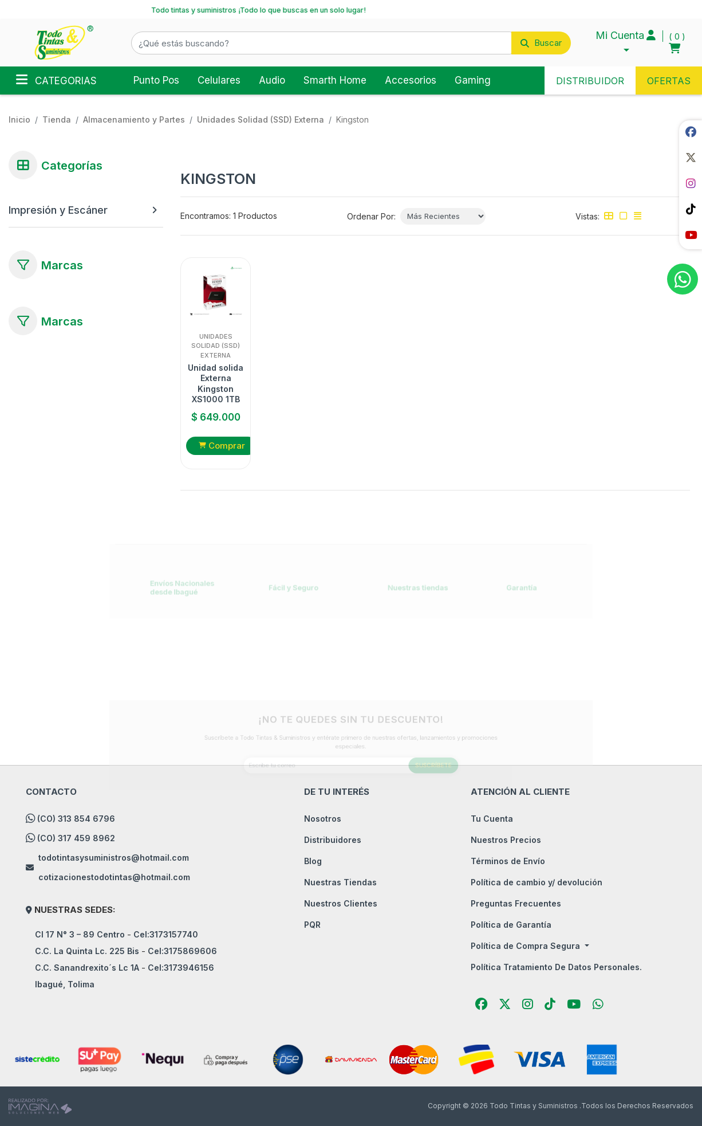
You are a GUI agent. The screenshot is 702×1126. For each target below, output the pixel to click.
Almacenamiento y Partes (134, 119)
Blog (313, 861)
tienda (56, 119)
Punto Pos (156, 80)
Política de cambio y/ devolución (536, 882)
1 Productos (255, 216)
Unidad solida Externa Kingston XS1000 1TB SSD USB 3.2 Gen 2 (215, 384)
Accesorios (410, 80)
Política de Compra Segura (526, 946)
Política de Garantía (511, 924)
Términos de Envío (508, 861)
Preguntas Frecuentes (516, 903)
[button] (350, 43)
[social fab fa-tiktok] (690, 209)
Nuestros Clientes (340, 903)
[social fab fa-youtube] (690, 234)
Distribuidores (332, 840)
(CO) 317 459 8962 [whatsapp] (76, 838)
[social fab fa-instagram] (690, 183)
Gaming (473, 80)
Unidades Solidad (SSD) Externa (260, 119)
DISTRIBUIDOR (590, 81)
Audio (272, 80)
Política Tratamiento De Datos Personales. (556, 967)
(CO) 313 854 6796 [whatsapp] (76, 818)
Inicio (19, 119)
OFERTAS (669, 81)
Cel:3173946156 (181, 967)
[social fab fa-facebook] (690, 131)
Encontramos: (205, 216)
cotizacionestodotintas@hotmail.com (114, 877)
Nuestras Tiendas (340, 882)
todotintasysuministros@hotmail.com (113, 857)
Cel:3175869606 (182, 951)
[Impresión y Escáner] (77, 210)
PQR (312, 924)
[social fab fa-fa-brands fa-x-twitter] (690, 157)
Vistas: (587, 216)
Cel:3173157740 (165, 934)
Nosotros (322, 818)
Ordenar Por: (371, 216)
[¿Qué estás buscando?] (321, 43)
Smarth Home (334, 80)
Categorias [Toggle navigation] (56, 80)
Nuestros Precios (506, 840)
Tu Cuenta (492, 818)
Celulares (219, 80)
